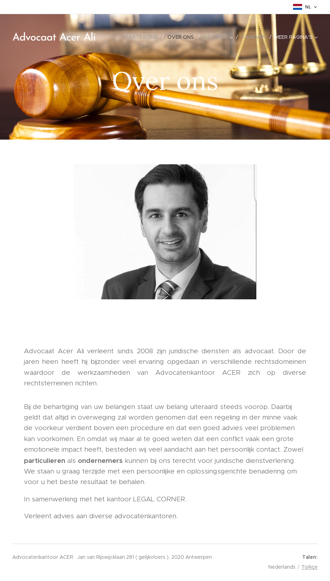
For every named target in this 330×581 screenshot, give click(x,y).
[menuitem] (142, 37)
